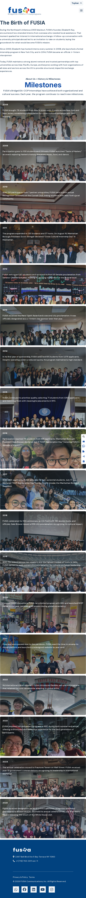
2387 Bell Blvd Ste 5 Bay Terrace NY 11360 (34, 856)
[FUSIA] (21, 10)
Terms (32, 877)
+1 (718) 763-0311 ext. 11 (25, 861)
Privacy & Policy (20, 877)
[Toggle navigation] (77, 3)
